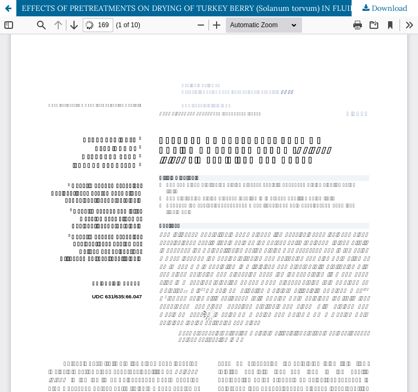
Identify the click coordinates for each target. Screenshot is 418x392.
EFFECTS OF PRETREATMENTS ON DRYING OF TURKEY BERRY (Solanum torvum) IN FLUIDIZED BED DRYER (220, 8)
